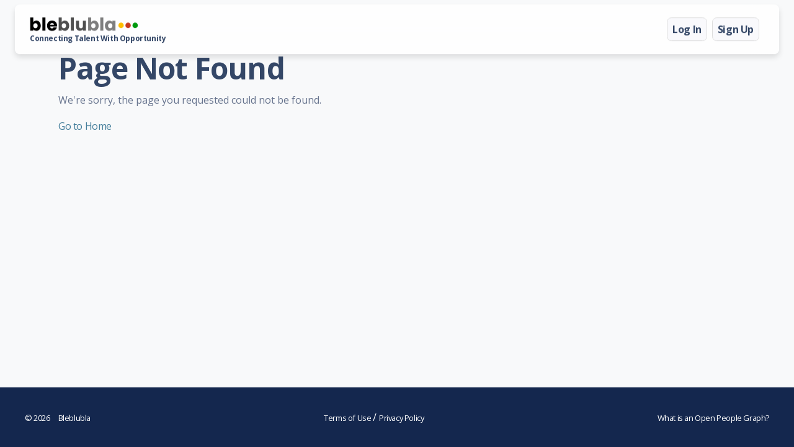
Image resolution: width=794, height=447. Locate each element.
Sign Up (736, 29)
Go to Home (85, 126)
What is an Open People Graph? (713, 417)
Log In (687, 29)
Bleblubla (58, 417)
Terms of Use (348, 417)
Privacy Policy (401, 417)
